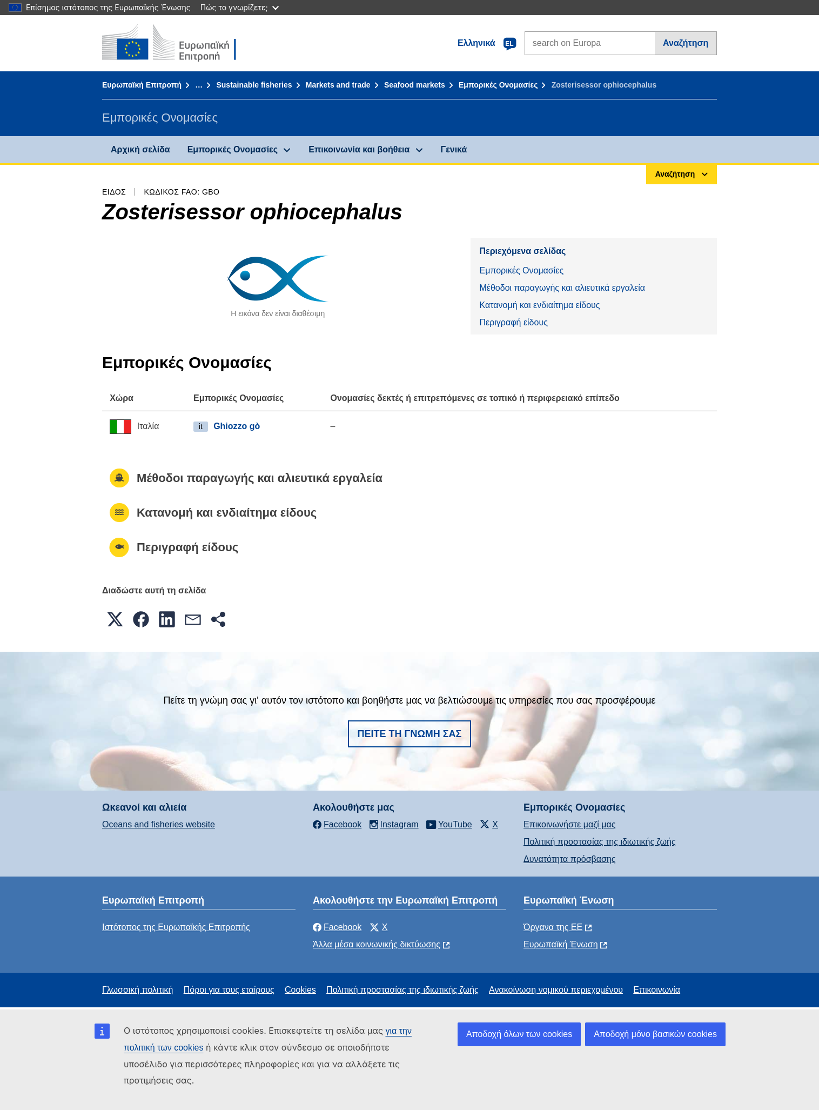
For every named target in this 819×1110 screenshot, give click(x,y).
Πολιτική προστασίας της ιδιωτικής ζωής (599, 841)
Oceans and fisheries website (158, 824)
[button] (115, 619)
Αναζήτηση (685, 43)
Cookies (300, 989)
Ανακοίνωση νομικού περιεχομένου (556, 989)
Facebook (337, 927)
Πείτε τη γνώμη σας (410, 733)
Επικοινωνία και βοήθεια (359, 149)
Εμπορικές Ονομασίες (498, 85)
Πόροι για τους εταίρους (229, 989)
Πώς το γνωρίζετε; (239, 7)
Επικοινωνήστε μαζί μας (569, 824)
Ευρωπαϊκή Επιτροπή (142, 85)
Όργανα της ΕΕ (552, 927)
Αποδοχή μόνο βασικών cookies (655, 1034)
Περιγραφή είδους (513, 322)
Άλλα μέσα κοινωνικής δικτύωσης (376, 944)
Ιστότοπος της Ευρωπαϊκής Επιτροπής (176, 927)
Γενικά (454, 149)
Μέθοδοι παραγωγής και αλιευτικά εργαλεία (562, 287)
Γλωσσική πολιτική (137, 989)
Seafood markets (414, 85)
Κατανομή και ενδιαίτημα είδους (539, 305)
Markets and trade (338, 85)
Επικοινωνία (656, 989)
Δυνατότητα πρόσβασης (569, 859)
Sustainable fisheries (254, 85)
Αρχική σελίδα (140, 149)
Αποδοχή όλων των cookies (519, 1034)
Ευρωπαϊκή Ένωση (560, 944)
